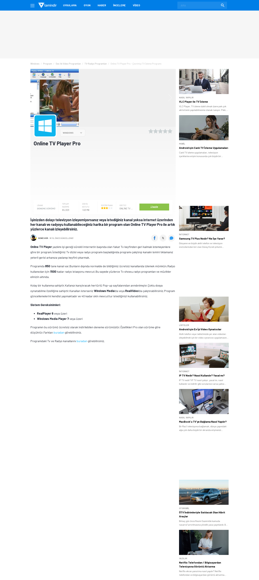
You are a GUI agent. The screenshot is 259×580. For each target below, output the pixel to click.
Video (136, 5)
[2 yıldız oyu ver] (155, 131)
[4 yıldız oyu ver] (165, 131)
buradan (59, 332)
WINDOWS (68, 132)
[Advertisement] (103, 173)
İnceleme (119, 5)
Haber (102, 5)
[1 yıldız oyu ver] (150, 131)
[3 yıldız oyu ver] (160, 131)
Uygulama (70, 5)
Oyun (87, 5)
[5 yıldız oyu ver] (170, 131)
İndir (154, 206)
